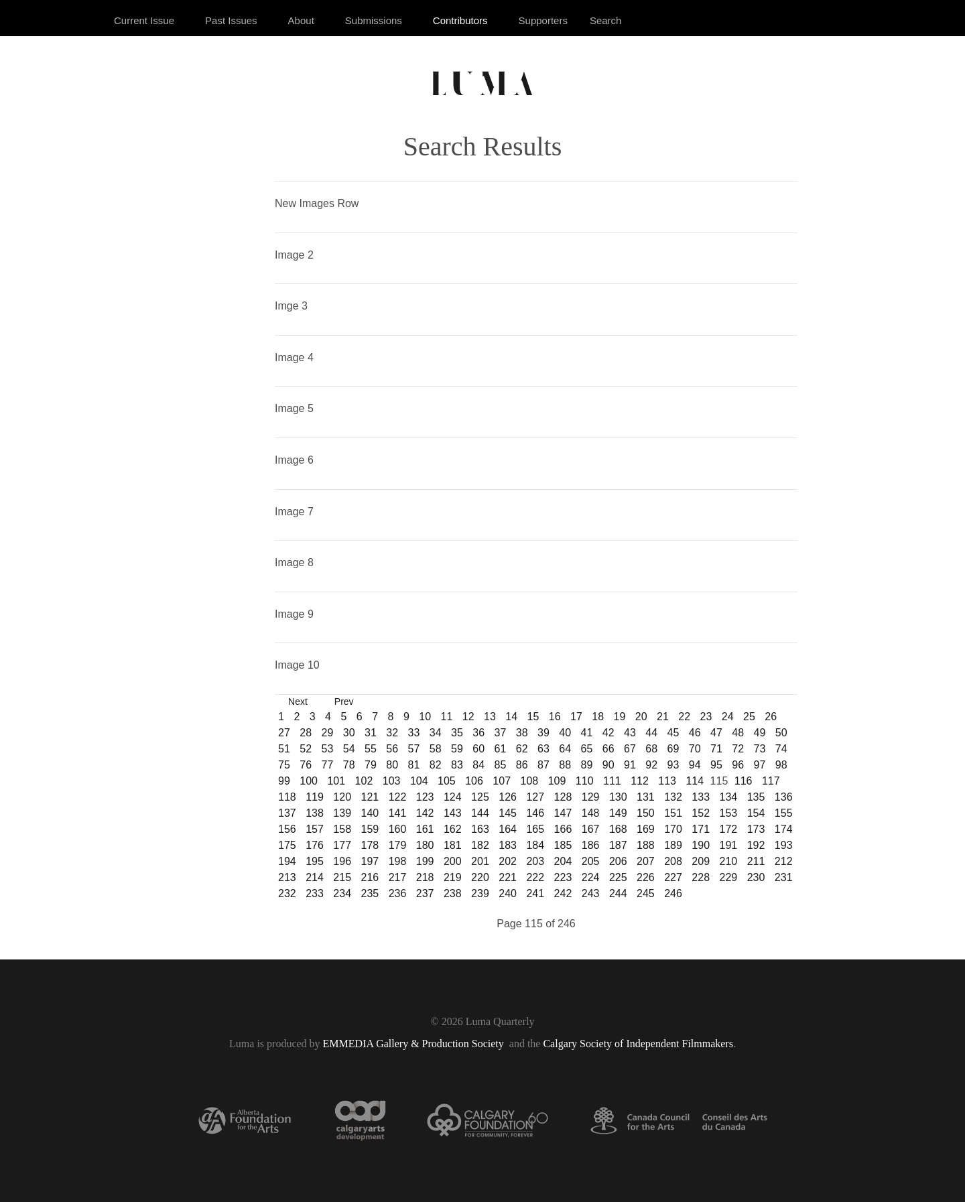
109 (557, 781)
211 (756, 861)
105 (447, 781)
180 (425, 845)
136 (784, 797)
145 (508, 813)
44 (651, 732)
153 (729, 813)
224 (591, 877)
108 (530, 781)
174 (784, 829)
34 (436, 732)
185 (563, 845)
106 (474, 781)
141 (398, 813)
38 (522, 732)
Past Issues (231, 20)
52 (306, 748)
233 (315, 893)
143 (453, 813)
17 (576, 716)
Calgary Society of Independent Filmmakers (637, 1043)
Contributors (460, 20)
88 (565, 765)
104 (419, 781)
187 (618, 845)
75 (284, 765)
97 (760, 765)
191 (729, 845)
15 (533, 716)
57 (414, 748)
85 (501, 765)
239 (480, 893)
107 (502, 781)
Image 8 (294, 562)
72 (738, 748)
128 (563, 797)
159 (370, 829)
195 (315, 861)
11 (447, 716)
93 (673, 765)
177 (342, 845)
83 (457, 765)
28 (306, 732)
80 (392, 765)
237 (425, 893)
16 (555, 716)
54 (349, 748)
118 (287, 797)
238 (453, 893)
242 (563, 893)
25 (749, 716)
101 (336, 781)
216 (370, 877)
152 (701, 813)
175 (287, 845)
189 (673, 845)
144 (480, 813)
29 (328, 732)
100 (309, 781)
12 (468, 716)
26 (771, 716)
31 (371, 732)
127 (535, 797)
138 (315, 813)
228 (701, 877)
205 (591, 861)
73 (760, 748)
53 (328, 748)
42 (608, 732)
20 (641, 716)
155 (784, 813)
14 (511, 716)
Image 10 (297, 665)
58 (436, 748)
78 (349, 765)
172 (729, 829)
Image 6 (294, 460)
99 (284, 781)
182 (480, 845)
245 (646, 893)
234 (342, 893)
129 (591, 797)
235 (370, 893)
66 (608, 748)
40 (565, 732)
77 (328, 765)
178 (370, 845)
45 (673, 732)
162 (453, 829)
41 (587, 732)
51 (284, 748)
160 (398, 829)
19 (620, 716)
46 (695, 732)
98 (781, 765)
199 (425, 861)
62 (522, 748)
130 (618, 797)
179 (398, 845)
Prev (344, 701)
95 (716, 765)
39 (543, 732)
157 (315, 829)
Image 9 (294, 614)
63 (543, 748)
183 (508, 845)
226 (646, 877)
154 (756, 813)
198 (398, 861)
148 (591, 813)
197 (370, 861)
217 (398, 877)
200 (453, 861)
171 (701, 829)
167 (591, 829)
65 (587, 748)
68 (651, 748)
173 (756, 829)
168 (618, 829)
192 (756, 845)
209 (701, 861)
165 (535, 829)
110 (585, 781)
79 (371, 765)
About (301, 20)
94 (695, 765)
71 (716, 748)
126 (508, 797)
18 (598, 716)
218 (425, 877)
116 (743, 781)
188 (646, 845)
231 (784, 877)
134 (729, 797)
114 (695, 781)
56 (392, 748)
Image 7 (294, 511)
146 (535, 813)
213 (287, 877)
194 (287, 861)
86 (522, 765)
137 (287, 813)
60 (478, 748)
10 (425, 716)
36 (478, 732)
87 (543, 765)
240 (508, 893)
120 (342, 797)
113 (667, 781)
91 (630, 765)
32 (392, 732)
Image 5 (294, 408)
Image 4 (294, 357)
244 (618, 893)
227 (673, 877)
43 (630, 732)
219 (453, 877)
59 (457, 748)
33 (414, 732)
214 (315, 877)
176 (315, 845)
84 (478, 765)
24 (728, 716)
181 (453, 845)
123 (425, 797)
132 (673, 797)
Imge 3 (291, 306)
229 (729, 877)
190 (701, 845)
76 (306, 765)
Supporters (543, 20)
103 (392, 781)
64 (565, 748)
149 (618, 813)
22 (684, 716)
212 (784, 861)
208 (673, 861)
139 (342, 813)
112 (640, 781)
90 (608, 765)
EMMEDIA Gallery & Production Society (415, 1043)
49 (760, 732)
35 (457, 732)
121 (370, 797)
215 (342, 877)
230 (756, 877)
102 (364, 781)
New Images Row (317, 203)
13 (490, 716)
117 (771, 781)
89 (587, 765)
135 (756, 797)
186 (591, 845)
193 (784, 845)
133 (701, 797)
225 (618, 877)
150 (646, 813)
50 (781, 732)
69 (673, 748)
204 (563, 861)
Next (298, 701)
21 (663, 716)
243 (591, 893)
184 (535, 845)
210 (729, 861)
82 (436, 765)
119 (315, 797)
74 (781, 748)
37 (501, 732)
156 (287, 829)
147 (563, 813)
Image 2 (294, 255)
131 (646, 797)
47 (716, 732)
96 (738, 765)
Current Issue (144, 20)
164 (508, 829)
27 (284, 732)
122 (398, 797)
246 (673, 893)
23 (706, 716)
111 (612, 781)
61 (501, 748)
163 (480, 829)
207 (646, 861)
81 (414, 765)
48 (738, 732)
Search (606, 20)
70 (695, 748)
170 (673, 829)
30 (349, 732)
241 (535, 893)
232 (287, 893)
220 (480, 877)
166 (563, 829)
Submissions (373, 20)
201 (480, 861)
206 (618, 861)
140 (370, 813)
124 (453, 797)
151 (673, 813)
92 (651, 765)
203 (535, 861)
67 (630, 748)
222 (535, 877)
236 (398, 893)
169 (646, 829)
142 (425, 813)
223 (563, 877)
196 (342, 861)
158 (342, 829)
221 (508, 877)
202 (508, 861)
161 (425, 829)
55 (371, 748)
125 (480, 797)
